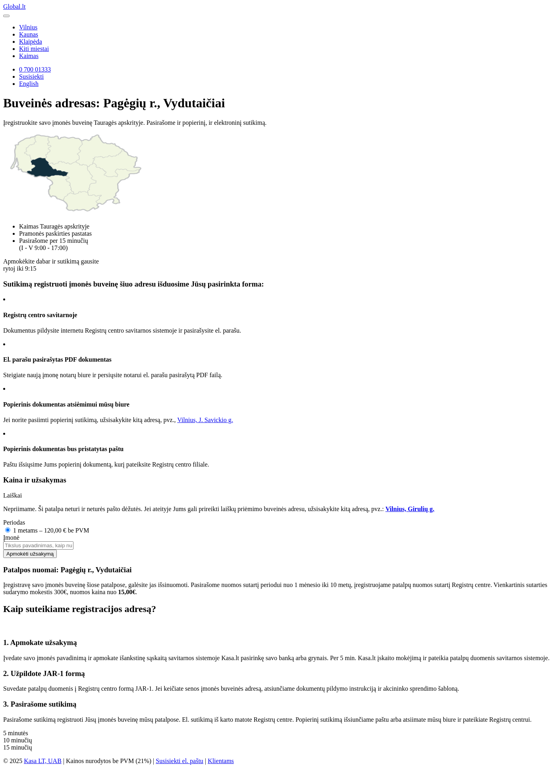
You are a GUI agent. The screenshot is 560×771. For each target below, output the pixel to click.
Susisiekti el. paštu (179, 760)
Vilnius (28, 27)
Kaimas (29, 55)
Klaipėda (30, 41)
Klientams (221, 760)
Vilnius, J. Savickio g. (205, 419)
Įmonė (11, 537)
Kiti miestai (34, 48)
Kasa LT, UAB (43, 760)
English (29, 83)
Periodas (14, 522)
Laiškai (12, 495)
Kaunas (28, 34)
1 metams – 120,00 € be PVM (47, 530)
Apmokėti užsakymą (30, 554)
